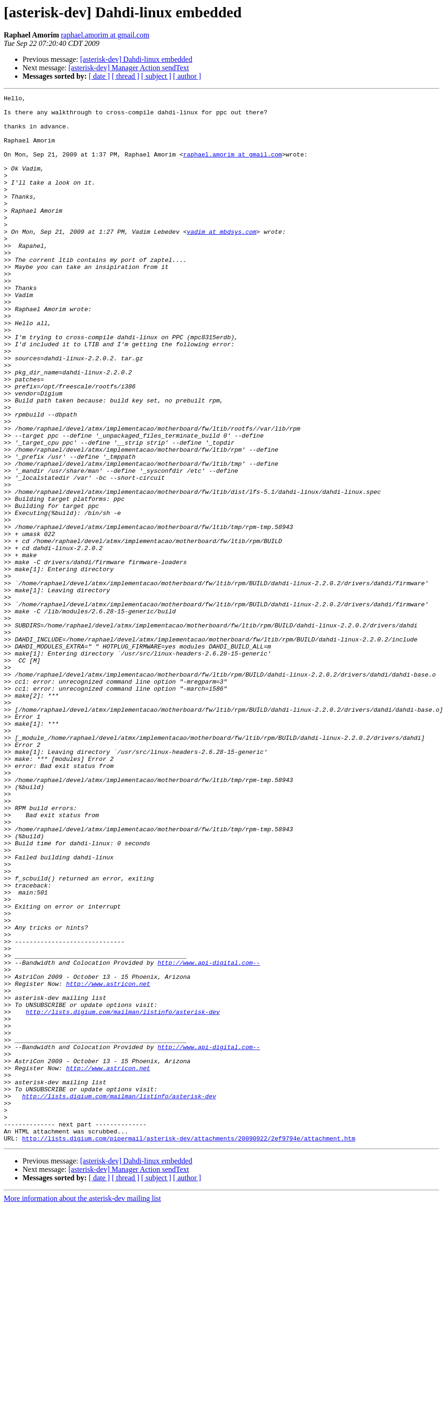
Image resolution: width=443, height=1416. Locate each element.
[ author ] (187, 76)
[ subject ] (156, 76)
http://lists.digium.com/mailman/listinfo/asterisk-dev (123, 1196)
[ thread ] (125, 76)
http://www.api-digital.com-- (209, 1137)
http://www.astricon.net (108, 1162)
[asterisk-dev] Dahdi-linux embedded (136, 59)
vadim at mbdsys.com (221, 259)
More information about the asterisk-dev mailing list (82, 1408)
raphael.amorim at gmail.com (105, 35)
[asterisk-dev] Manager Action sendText (129, 68)
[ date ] (99, 76)
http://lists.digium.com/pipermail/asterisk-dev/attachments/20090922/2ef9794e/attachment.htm (188, 1347)
